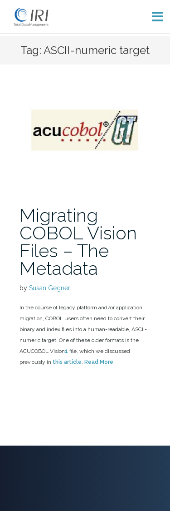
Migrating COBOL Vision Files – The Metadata (78, 241)
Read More (98, 362)
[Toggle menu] (154, 17)
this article (67, 362)
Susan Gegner (49, 288)
